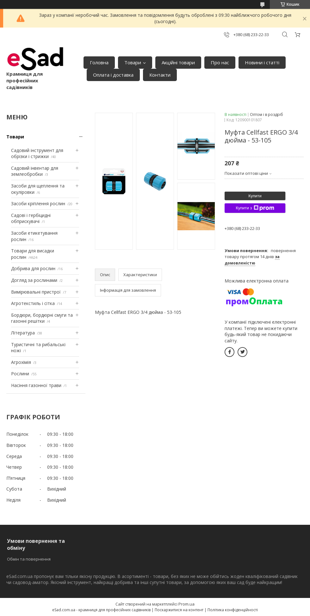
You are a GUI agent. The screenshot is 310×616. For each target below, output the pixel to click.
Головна (99, 62)
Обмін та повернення (29, 559)
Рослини (20, 374)
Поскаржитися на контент (179, 610)
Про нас (220, 62)
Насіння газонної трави (36, 385)
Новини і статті (262, 62)
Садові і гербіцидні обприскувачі (31, 218)
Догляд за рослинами (34, 280)
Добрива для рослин (33, 268)
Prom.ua (186, 604)
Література (23, 333)
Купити (255, 196)
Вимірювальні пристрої (36, 292)
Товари (132, 62)
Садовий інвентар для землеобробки (34, 171)
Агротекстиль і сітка (33, 303)
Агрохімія (21, 362)
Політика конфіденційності (233, 610)
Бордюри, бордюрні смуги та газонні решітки (42, 318)
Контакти (159, 75)
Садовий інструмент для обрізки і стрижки (37, 153)
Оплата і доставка (113, 75)
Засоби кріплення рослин (38, 203)
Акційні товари (178, 62)
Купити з (255, 208)
